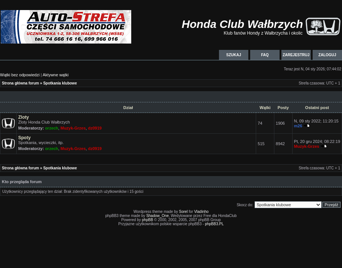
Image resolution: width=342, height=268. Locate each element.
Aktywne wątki (56, 75)
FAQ (265, 55)
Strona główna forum (20, 83)
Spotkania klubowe (60, 83)
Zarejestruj (296, 55)
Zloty (23, 117)
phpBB (147, 220)
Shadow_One (157, 216)
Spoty (24, 137)
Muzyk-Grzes (73, 128)
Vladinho (201, 212)
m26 (298, 126)
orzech (51, 128)
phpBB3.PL (214, 224)
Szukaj (233, 55)
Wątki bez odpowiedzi (19, 75)
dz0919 (95, 128)
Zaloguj (327, 55)
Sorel (183, 212)
